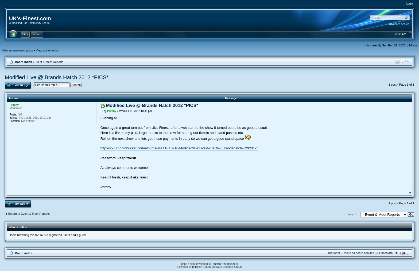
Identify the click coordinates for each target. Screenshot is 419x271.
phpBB (196, 266)
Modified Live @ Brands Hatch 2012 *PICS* (56, 77)
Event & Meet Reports (48, 61)
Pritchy (111, 111)
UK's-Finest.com (30, 18)
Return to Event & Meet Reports (29, 213)
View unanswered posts (17, 50)
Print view (397, 61)
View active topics (47, 50)
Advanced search (399, 24)
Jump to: (352, 214)
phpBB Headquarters (225, 263)
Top (410, 192)
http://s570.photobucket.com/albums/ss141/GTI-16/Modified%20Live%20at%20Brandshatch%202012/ (179, 148)
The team (334, 252)
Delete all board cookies (358, 252)
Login (409, 3)
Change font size (405, 61)
